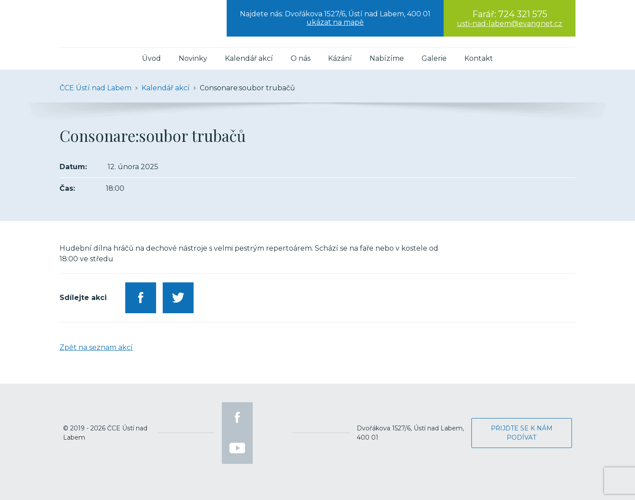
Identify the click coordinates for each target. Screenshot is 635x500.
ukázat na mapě (335, 22)
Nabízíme (387, 58)
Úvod (151, 58)
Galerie (434, 58)
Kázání (340, 58)
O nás (300, 58)
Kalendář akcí (249, 58)
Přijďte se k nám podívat (522, 432)
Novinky (193, 58)
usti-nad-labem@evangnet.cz (509, 23)
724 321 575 (522, 14)
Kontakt (478, 58)
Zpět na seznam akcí (96, 347)
